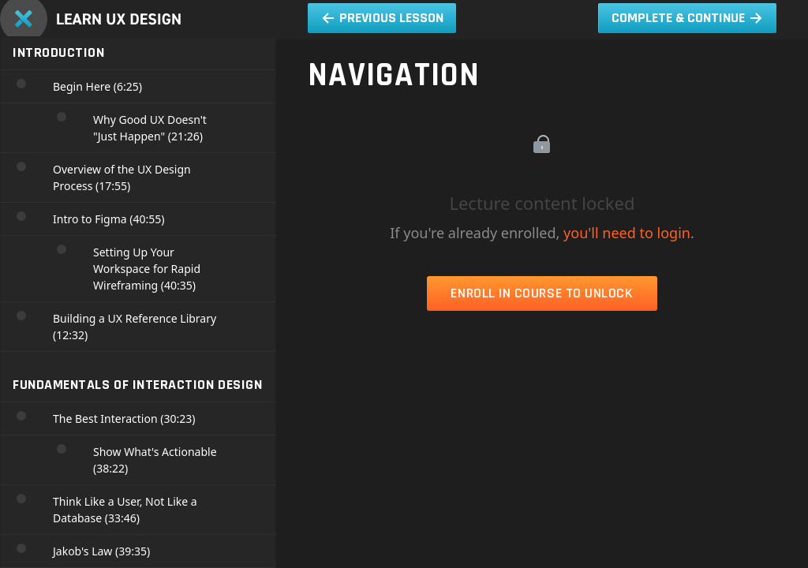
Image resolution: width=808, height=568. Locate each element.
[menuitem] (248, 8)
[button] (382, 18)
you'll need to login (626, 232)
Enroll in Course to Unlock (542, 293)
